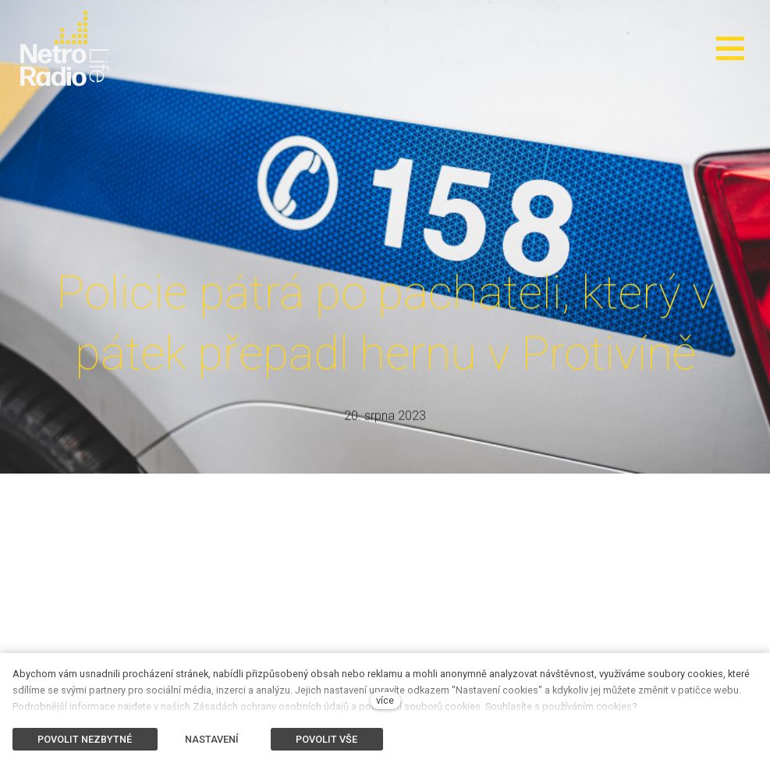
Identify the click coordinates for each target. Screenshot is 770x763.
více (385, 700)
